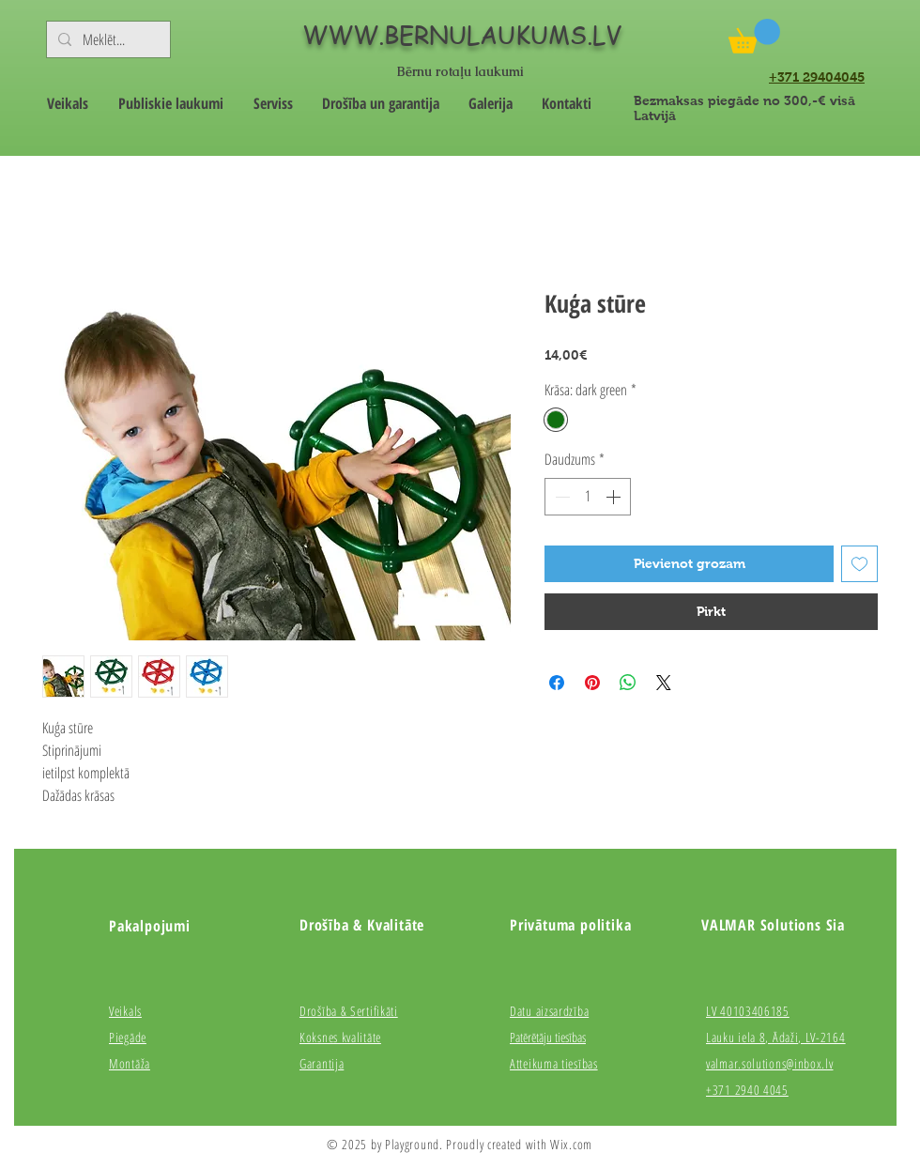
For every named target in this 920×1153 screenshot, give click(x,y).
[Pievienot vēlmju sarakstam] (859, 564)
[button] (754, 36)
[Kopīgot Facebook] (556, 682)
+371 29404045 (817, 77)
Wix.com (571, 1144)
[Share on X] (663, 682)
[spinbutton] (588, 497)
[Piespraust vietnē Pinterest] (592, 682)
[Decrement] (560, 497)
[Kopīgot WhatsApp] (628, 682)
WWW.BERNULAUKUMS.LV (461, 35)
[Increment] (615, 497)
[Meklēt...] (106, 39)
